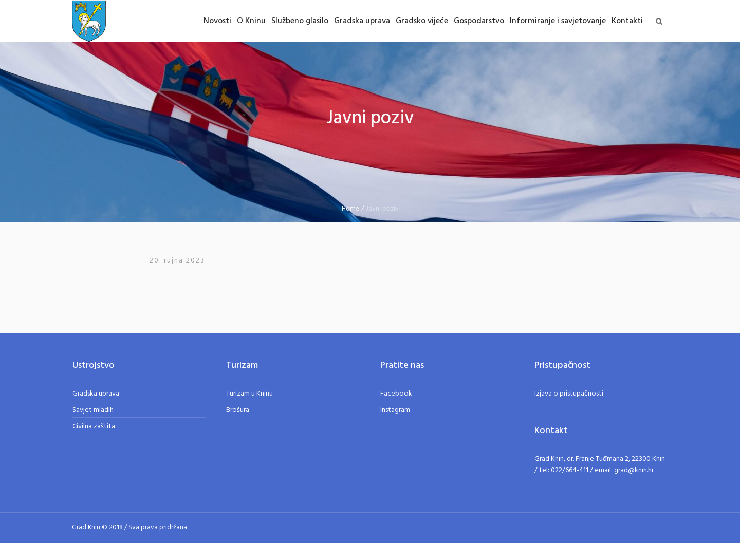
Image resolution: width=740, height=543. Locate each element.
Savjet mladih (93, 410)
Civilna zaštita (93, 427)
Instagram (395, 410)
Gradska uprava (95, 394)
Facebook (396, 394)
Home (350, 208)
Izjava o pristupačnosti (568, 394)
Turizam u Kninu (249, 394)
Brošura (237, 410)
